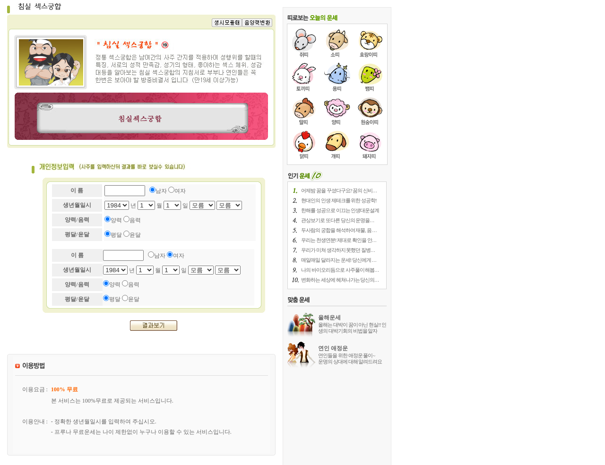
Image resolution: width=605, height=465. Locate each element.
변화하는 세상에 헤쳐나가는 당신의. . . (340, 280)
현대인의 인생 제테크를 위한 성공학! (339, 200)
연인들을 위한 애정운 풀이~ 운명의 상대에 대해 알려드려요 (350, 358)
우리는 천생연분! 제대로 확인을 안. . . (338, 240)
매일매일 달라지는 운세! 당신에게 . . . (338, 260)
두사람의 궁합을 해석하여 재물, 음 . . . (338, 230)
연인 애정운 (333, 348)
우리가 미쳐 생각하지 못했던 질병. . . (338, 250)
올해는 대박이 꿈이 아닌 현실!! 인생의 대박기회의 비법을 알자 (352, 328)
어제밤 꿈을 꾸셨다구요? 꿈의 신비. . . (339, 190)
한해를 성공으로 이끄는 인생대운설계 (340, 210)
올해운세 (329, 317)
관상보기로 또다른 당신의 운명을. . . (337, 220)
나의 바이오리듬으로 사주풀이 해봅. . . (340, 270)
